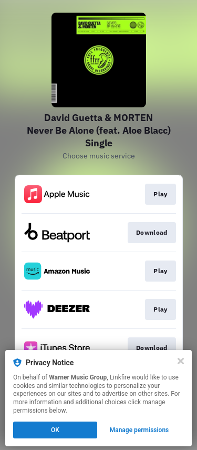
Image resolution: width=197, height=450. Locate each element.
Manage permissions (139, 430)
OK (55, 430)
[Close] (180, 361)
